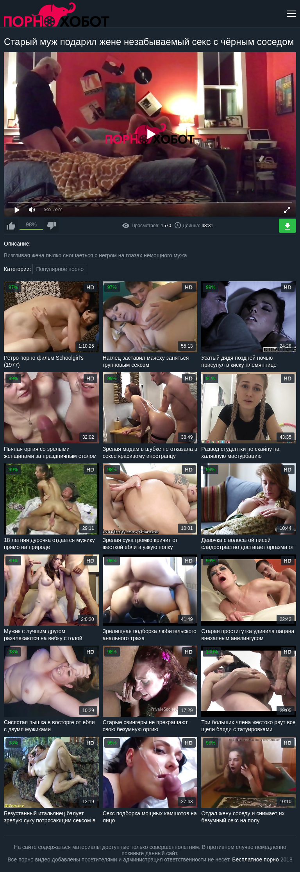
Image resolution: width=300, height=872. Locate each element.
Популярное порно (60, 269)
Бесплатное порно (255, 859)
